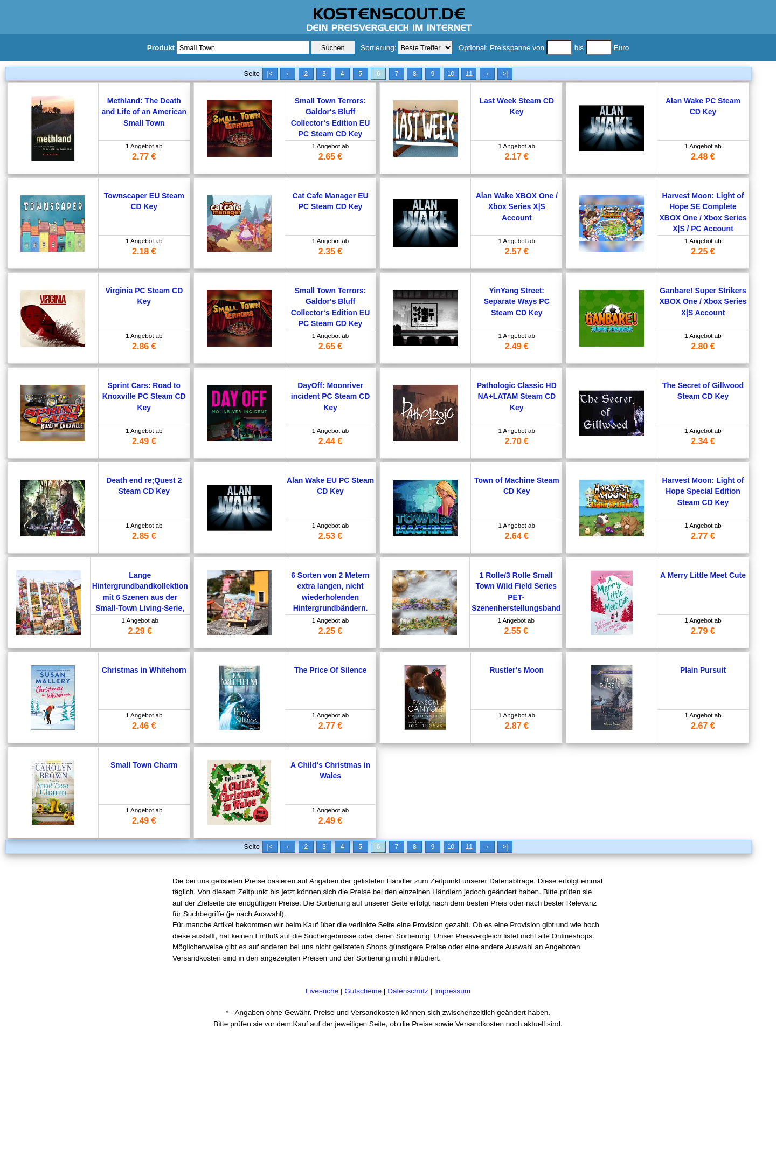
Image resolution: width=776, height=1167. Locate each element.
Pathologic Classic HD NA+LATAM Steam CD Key (517, 396)
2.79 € (703, 631)
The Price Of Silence (330, 670)
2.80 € (703, 346)
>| (505, 74)
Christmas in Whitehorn (144, 670)
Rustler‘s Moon (516, 670)
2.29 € (139, 631)
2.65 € (330, 156)
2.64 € (517, 536)
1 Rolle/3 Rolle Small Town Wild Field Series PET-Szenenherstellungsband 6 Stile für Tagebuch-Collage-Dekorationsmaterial (516, 608)
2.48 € (703, 156)
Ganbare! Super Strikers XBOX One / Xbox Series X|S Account (703, 301)
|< (270, 74)
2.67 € (703, 725)
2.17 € (517, 156)
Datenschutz (407, 991)
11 (468, 74)
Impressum (452, 991)
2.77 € (144, 156)
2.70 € (517, 441)
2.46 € (144, 725)
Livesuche (322, 991)
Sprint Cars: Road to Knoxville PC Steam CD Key (144, 396)
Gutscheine (363, 991)
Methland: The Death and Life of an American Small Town (144, 111)
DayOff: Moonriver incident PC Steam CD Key (330, 396)
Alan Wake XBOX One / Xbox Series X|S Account (517, 206)
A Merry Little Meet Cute (703, 575)
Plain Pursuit (703, 670)
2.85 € (144, 536)
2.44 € (330, 441)
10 (450, 74)
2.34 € (703, 441)
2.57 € (517, 251)
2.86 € (144, 346)
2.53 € (330, 536)
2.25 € (703, 251)
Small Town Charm (143, 765)
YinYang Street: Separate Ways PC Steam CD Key (517, 301)
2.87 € (517, 725)
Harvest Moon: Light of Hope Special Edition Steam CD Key (703, 491)
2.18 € (144, 251)
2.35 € (330, 251)
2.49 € (517, 346)
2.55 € (516, 631)
